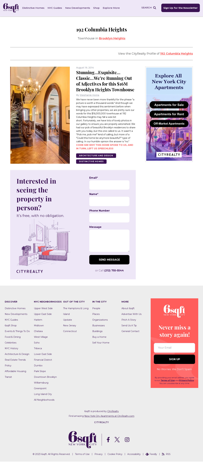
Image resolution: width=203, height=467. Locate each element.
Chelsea (38, 336)
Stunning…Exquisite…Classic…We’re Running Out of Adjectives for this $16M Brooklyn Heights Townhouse (105, 83)
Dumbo (38, 371)
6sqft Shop (11, 330)
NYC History (11, 353)
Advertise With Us (131, 319)
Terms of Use (168, 386)
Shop (96, 7)
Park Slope (40, 376)
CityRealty (113, 416)
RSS (166, 459)
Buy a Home (99, 342)
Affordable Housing (15, 376)
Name (93, 199)
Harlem (38, 325)
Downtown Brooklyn (45, 382)
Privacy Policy (186, 386)
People (96, 313)
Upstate (67, 325)
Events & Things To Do (17, 336)
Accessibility (134, 459)
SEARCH (146, 7)
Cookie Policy (115, 459)
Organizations (100, 325)
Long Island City (43, 399)
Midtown (39, 330)
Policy (8, 371)
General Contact (130, 336)
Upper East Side (43, 319)
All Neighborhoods (44, 405)
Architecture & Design (17, 359)
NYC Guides (55, 7)
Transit (8, 382)
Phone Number (99, 216)
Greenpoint (40, 393)
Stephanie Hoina (89, 100)
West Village (41, 342)
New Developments (77, 7)
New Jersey (69, 330)
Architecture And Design (96, 161)
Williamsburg (41, 388)
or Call (109, 275)
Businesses (98, 330)
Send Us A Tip (129, 330)
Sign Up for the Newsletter (180, 8)
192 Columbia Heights (176, 53)
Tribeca (38, 353)
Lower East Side (43, 359)
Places (96, 319)
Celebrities (10, 348)
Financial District (43, 365)
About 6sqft (127, 313)
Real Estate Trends (15, 365)
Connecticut (70, 336)
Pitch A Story (128, 325)
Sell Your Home (100, 348)
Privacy (99, 459)
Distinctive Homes (33, 7)
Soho (37, 348)
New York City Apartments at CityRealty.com (109, 421)
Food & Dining (13, 342)
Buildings (97, 336)
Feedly (151, 459)
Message (95, 232)
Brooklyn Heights (112, 38)
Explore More (111, 7)
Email (93, 183)
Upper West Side (43, 313)
